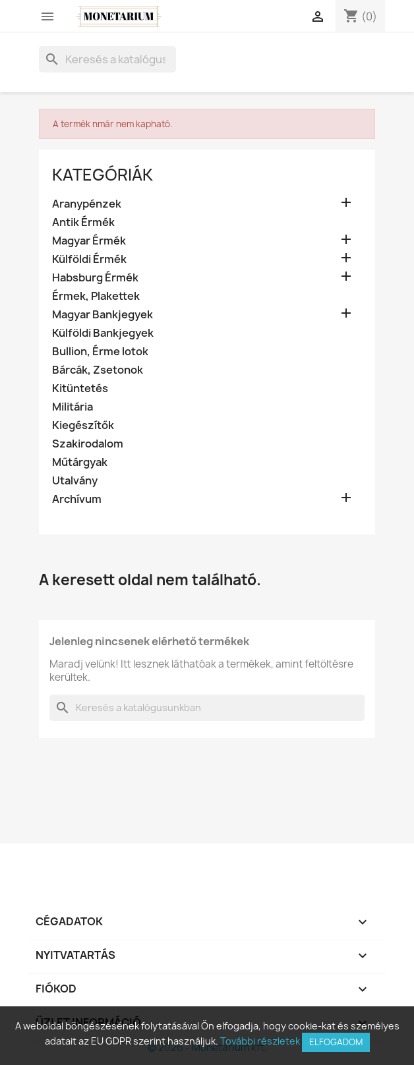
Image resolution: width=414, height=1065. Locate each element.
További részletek (260, 1041)
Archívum (77, 499)
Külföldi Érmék (89, 259)
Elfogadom (336, 1042)
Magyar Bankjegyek (102, 315)
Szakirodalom (87, 444)
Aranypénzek (86, 204)
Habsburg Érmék (95, 278)
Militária (72, 407)
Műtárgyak (79, 462)
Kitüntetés (80, 388)
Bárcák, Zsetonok (97, 370)
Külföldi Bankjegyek (103, 333)
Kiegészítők (83, 425)
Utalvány (75, 481)
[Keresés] (107, 59)
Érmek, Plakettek (96, 296)
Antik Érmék (83, 222)
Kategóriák (102, 174)
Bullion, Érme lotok (100, 352)
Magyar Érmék (89, 241)
